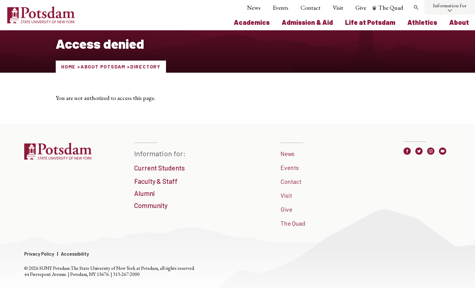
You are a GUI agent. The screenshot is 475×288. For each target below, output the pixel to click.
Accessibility (75, 254)
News (254, 8)
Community (151, 205)
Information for (450, 5)
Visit (338, 8)
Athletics (422, 22)
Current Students (159, 168)
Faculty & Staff (156, 181)
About (459, 22)
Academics (252, 22)
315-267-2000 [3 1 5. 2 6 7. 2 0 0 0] (126, 274)
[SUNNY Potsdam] (58, 157)
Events (280, 8)
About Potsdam (103, 66)
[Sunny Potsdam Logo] (41, 21)
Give (360, 8)
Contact (311, 8)
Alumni (144, 193)
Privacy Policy (39, 254)
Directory (145, 66)
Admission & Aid (307, 22)
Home (68, 66)
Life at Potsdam (370, 22)
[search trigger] (416, 7)
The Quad (390, 8)
